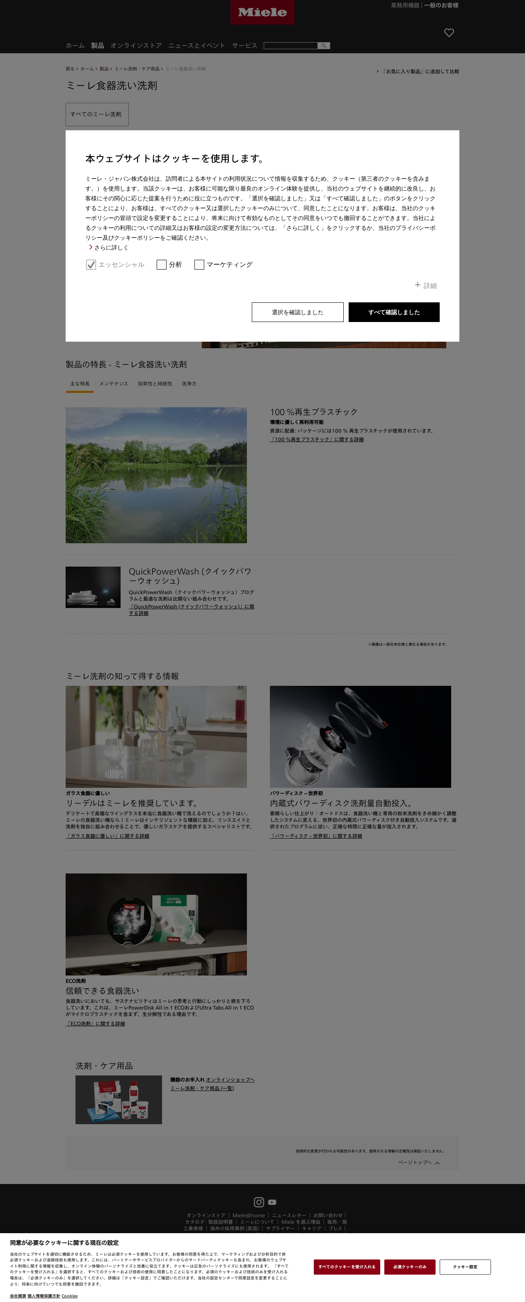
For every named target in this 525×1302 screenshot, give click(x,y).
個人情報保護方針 (43, 1296)
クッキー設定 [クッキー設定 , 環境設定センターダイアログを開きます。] (465, 1267)
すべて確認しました (394, 312)
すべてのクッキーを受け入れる (347, 1267)
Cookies (70, 1296)
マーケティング (230, 264)
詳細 (430, 285)
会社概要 (18, 1296)
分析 (175, 264)
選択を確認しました (298, 312)
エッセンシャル (121, 264)
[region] (262, 1267)
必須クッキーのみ (410, 1267)
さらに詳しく (111, 247)
